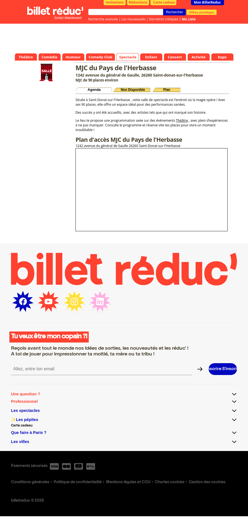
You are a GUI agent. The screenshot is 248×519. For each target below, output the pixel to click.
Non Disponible (133, 90)
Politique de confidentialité (78, 482)
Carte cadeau (164, 2)
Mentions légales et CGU (128, 482)
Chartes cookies (169, 482)
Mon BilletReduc (207, 2)
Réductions (138, 2)
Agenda (94, 90)
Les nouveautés (133, 19)
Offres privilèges (201, 12)
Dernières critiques (163, 19)
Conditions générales (30, 482)
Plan (166, 90)
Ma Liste (189, 19)
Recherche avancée (103, 19)
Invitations (115, 2)
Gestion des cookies (207, 482)
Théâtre (182, 120)
